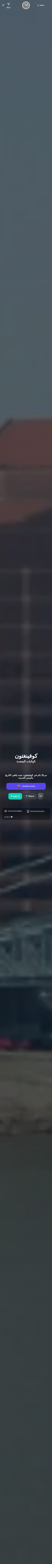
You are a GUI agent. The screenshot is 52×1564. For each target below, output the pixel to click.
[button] (3, 5)
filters (30, 796)
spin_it (15, 796)
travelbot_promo (28, 786)
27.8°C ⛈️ (8, 817)
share (40, 5)
